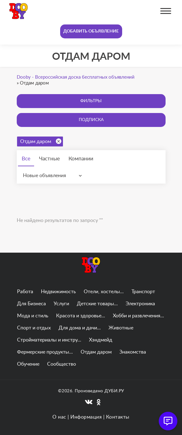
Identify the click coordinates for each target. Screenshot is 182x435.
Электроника (140, 303)
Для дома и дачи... (80, 327)
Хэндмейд (100, 339)
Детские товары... (97, 303)
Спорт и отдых (34, 327)
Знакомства (132, 352)
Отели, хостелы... (104, 291)
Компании (81, 158)
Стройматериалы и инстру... (49, 339)
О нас (59, 417)
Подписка (91, 120)
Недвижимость (58, 291)
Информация (86, 417)
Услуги (61, 303)
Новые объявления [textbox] (44, 175)
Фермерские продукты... (45, 352)
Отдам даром (40, 141)
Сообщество (61, 364)
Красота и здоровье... (80, 315)
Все (26, 158)
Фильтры (91, 101)
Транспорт (143, 291)
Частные (49, 158)
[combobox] (54, 175)
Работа (25, 291)
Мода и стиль (32, 315)
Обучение (28, 364)
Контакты (118, 417)
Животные (121, 327)
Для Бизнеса (31, 303)
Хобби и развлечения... (138, 315)
